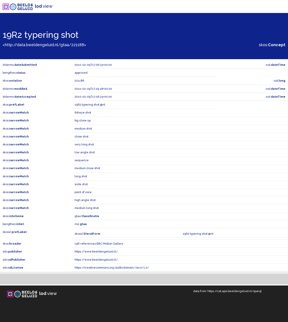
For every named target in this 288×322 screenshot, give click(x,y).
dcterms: (20, 64)
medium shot (83, 128)
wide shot (81, 184)
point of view (83, 192)
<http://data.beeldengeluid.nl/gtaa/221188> (44, 44)
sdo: (12, 251)
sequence (82, 160)
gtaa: (87, 216)
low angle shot (85, 152)
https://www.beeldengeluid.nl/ (96, 251)
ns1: (81, 224)
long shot (81, 176)
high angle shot (85, 200)
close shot (81, 136)
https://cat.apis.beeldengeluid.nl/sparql (235, 291)
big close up (83, 120)
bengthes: (14, 72)
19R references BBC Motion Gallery (99, 243)
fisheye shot (83, 112)
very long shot (84, 144)
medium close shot (87, 168)
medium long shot (87, 208)
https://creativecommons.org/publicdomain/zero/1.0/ (112, 267)
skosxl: (15, 232)
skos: (272, 44)
